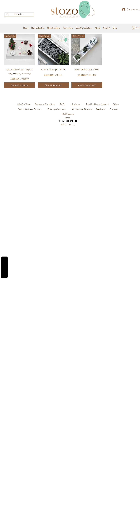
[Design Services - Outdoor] (29, 109)
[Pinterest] (71, 121)
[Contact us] (114, 109)
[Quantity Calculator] (57, 109)
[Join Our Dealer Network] (97, 104)
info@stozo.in (68, 113)
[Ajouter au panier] (19, 85)
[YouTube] (75, 121)
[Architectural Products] (82, 109)
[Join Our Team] (24, 104)
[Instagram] (67, 121)
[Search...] (19, 14)
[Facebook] (59, 121)
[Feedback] (101, 109)
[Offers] (116, 104)
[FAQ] (62, 104)
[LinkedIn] (63, 121)
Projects (76, 104)
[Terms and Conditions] (45, 104)
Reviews (4, 267)
